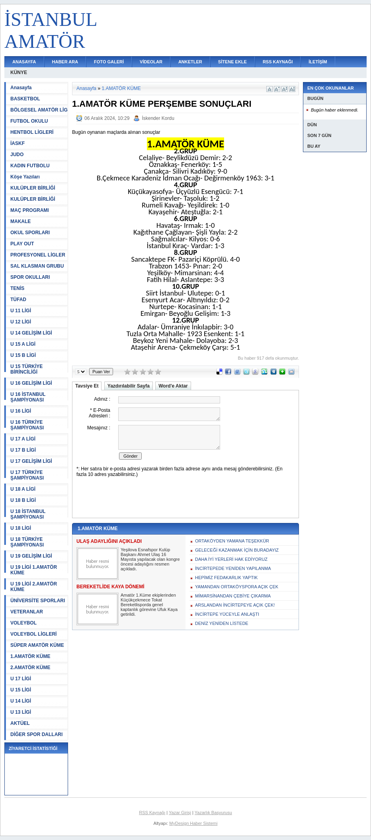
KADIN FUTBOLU (30, 165)
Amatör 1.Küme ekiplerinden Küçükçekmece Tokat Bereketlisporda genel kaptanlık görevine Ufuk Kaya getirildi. (149, 605)
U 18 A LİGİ (22, 489)
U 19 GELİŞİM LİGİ (31, 556)
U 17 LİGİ (20, 678)
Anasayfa (20, 87)
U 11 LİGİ (20, 310)
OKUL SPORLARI (30, 232)
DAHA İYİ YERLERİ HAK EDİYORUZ (231, 559)
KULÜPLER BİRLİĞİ (32, 188)
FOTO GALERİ (109, 61)
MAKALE (20, 221)
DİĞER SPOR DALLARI (36, 734)
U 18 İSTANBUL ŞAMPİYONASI (27, 514)
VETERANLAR (26, 612)
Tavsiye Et (86, 386)
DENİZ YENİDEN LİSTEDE (221, 623)
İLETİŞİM (318, 61)
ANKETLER (190, 61)
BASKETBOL (25, 99)
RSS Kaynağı (152, 812)
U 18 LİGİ (20, 528)
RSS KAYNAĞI (278, 61)
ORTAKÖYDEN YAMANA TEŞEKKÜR (232, 540)
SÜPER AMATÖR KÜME (37, 645)
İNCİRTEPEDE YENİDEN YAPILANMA (233, 568)
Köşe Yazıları (25, 177)
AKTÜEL (20, 723)
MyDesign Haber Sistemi (193, 823)
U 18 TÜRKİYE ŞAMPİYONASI (27, 542)
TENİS (17, 288)
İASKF (17, 143)
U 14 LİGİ (20, 701)
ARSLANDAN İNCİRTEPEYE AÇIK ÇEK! (235, 605)
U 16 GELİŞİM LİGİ (31, 383)
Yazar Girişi (180, 812)
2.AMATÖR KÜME (30, 667)
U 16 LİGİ (20, 411)
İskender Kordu (158, 118)
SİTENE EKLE (232, 61)
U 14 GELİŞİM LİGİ (31, 333)
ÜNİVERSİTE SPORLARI (37, 600)
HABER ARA (65, 61)
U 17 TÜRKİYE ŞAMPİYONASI (27, 475)
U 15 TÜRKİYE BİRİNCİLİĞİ (26, 369)
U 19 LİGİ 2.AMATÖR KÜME (33, 586)
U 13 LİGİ (20, 712)
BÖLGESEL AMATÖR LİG (39, 110)
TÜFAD (18, 299)
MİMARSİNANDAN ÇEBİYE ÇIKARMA (233, 595)
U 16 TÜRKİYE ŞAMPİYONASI (27, 425)
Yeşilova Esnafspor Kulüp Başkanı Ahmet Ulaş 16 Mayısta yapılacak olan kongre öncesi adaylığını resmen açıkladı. (150, 559)
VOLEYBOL (23, 623)
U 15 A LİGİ (22, 344)
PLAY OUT (22, 244)
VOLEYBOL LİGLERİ (33, 634)
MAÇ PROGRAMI (29, 210)
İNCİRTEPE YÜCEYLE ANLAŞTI (227, 614)
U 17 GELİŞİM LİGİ (31, 461)
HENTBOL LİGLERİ (31, 132)
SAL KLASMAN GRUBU (37, 266)
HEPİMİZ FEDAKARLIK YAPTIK (226, 577)
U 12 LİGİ (20, 322)
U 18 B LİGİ (23, 500)
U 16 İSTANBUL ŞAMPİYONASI (27, 397)
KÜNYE (18, 72)
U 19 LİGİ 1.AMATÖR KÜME (33, 570)
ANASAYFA (24, 61)
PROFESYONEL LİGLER (37, 255)
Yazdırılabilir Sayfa (128, 386)
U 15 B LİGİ (23, 355)
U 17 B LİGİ (23, 450)
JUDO (16, 154)
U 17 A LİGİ (22, 439)
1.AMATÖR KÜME (30, 656)
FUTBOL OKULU (29, 121)
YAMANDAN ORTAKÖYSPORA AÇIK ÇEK (236, 586)
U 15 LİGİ (20, 690)
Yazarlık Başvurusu (213, 812)
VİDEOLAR (151, 61)
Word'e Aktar (173, 386)
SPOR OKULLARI (30, 277)
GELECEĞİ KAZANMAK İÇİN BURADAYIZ (237, 550)
